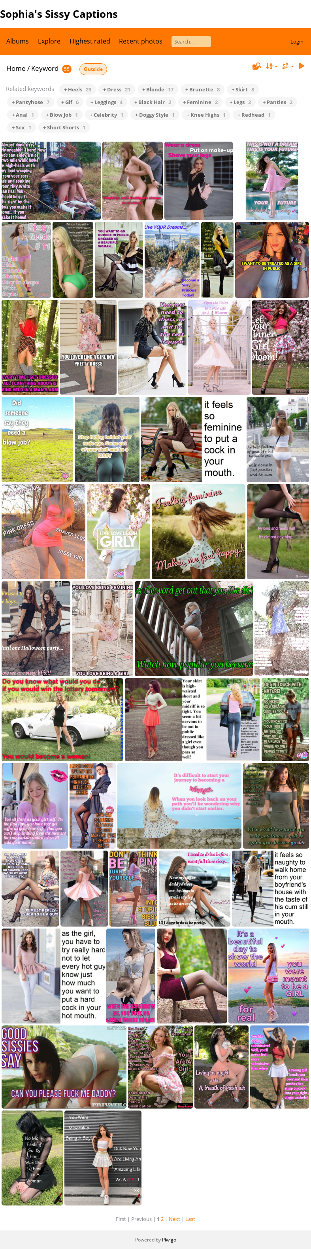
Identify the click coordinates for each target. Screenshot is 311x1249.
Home (16, 68)
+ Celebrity (106, 114)
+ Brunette (202, 89)
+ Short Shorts (64, 127)
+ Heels (77, 89)
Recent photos (140, 41)
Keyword (44, 68)
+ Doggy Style (155, 114)
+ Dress (116, 89)
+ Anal (23, 114)
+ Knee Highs (206, 114)
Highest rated (90, 41)
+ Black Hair (152, 102)
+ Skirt (243, 89)
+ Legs (240, 102)
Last (190, 1218)
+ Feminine (200, 102)
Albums (17, 41)
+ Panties (277, 102)
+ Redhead (254, 114)
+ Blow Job (62, 114)
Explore (49, 41)
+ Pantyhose (30, 102)
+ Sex (21, 127)
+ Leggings (106, 102)
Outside (93, 69)
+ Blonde (157, 89)
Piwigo (169, 1239)
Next (174, 1218)
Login (296, 41)
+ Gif (70, 102)
